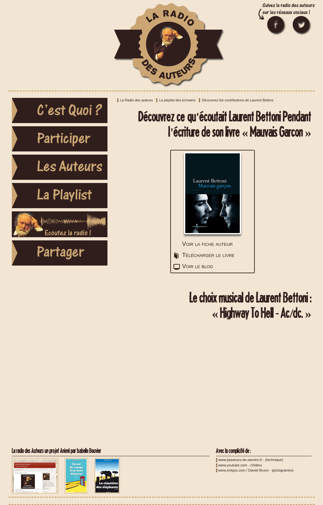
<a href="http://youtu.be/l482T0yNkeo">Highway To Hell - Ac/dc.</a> (213, 383)
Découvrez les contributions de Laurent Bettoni (237, 100)
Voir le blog (197, 266)
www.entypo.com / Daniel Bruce (243, 470)
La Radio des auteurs (136, 100)
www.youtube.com (232, 465)
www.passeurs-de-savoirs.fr (240, 460)
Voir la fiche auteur (207, 244)
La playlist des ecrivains (177, 100)
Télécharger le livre (208, 255)
